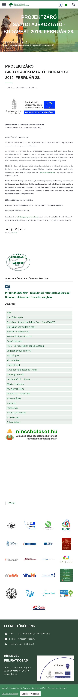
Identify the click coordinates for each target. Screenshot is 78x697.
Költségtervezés (15, 374)
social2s (14, 232)
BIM (9, 312)
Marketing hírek (15, 384)
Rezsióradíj (12, 408)
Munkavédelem (15, 389)
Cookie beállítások (10, 694)
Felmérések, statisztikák (19, 336)
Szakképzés (13, 417)
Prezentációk (14, 398)
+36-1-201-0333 (26, 644)
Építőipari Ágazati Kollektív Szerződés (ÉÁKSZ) (31, 322)
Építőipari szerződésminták (21, 327)
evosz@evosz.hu (27, 639)
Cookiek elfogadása (30, 694)
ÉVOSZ (11, 503)
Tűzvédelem (13, 422)
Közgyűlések (13, 365)
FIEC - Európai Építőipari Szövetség (25, 346)
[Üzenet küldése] (66, 5)
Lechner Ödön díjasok (18, 379)
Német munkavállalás (18, 393)
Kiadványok (13, 355)
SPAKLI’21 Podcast (16, 412)
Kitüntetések (14, 360)
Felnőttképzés (14, 341)
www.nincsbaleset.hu (47, 172)
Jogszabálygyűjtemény (19, 351)
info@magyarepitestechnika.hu (28, 217)
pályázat (11, 403)
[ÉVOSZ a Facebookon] (60, 4)
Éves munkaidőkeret (18, 331)
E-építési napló (15, 317)
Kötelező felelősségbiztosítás (22, 370)
